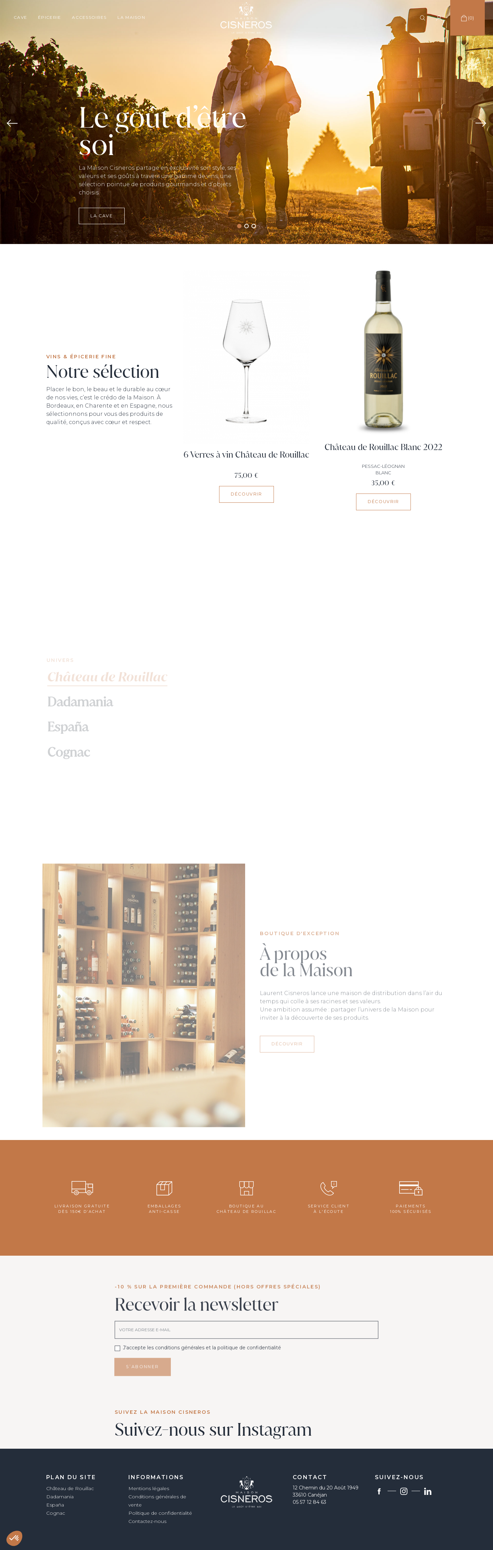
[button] (14, 1538)
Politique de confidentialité (160, 1513)
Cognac (55, 1513)
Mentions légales (148, 1488)
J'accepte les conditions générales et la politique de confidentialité (202, 1365)
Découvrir (246, 494)
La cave (101, 240)
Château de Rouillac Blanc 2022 (383, 447)
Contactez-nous (147, 1521)
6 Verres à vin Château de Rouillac (246, 454)
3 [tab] (254, 226)
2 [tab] (246, 226)
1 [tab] (239, 226)
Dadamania (60, 1497)
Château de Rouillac (70, 1488)
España (55, 1505)
